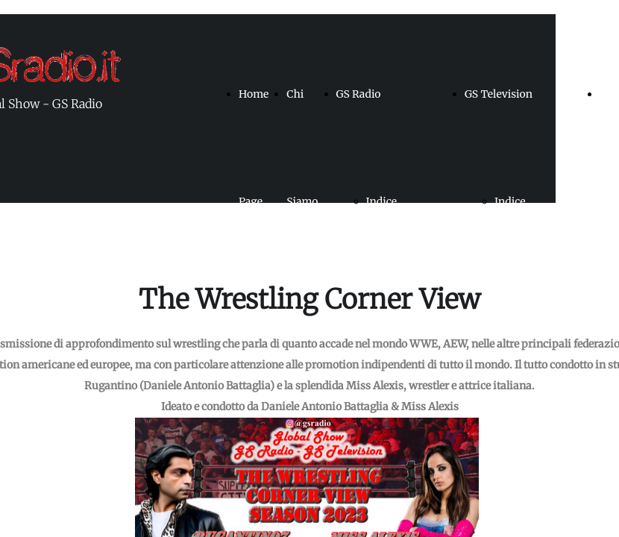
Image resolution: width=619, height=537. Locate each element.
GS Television (498, 94)
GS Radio (358, 94)
